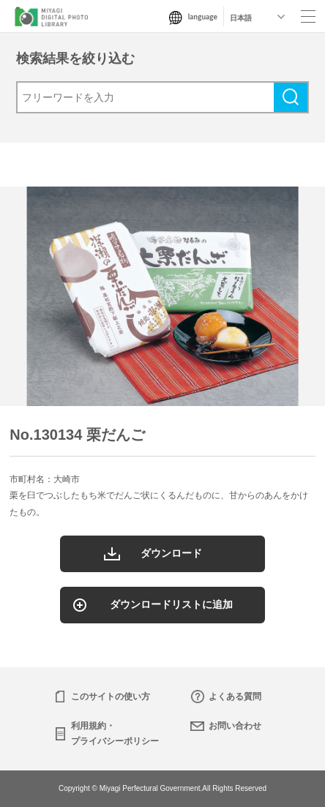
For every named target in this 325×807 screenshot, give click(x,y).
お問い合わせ (235, 726)
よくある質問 (235, 696)
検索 (290, 97)
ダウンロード (171, 553)
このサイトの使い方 (110, 696)
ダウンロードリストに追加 (171, 604)
